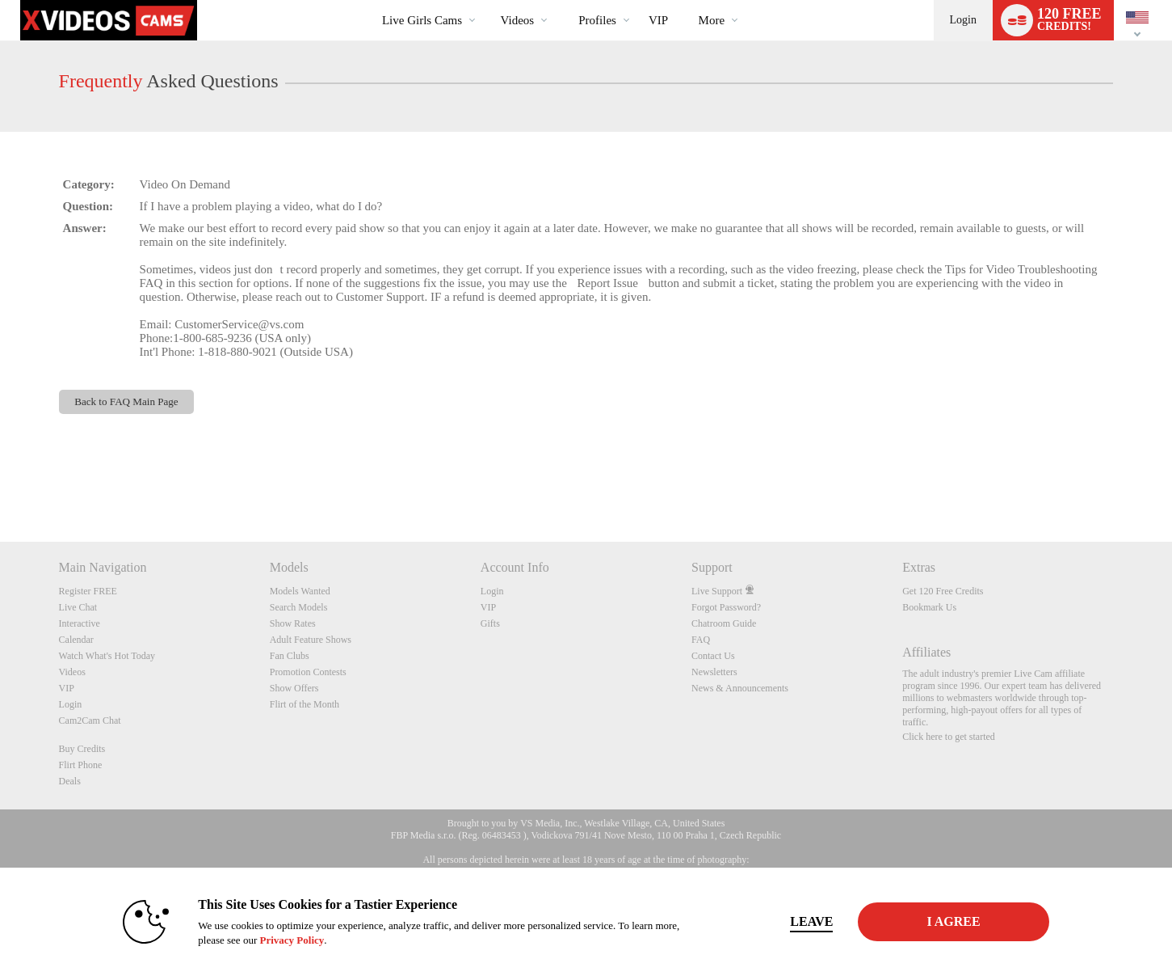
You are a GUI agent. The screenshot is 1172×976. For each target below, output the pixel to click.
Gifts (490, 623)
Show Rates (293, 623)
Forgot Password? (726, 607)
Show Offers (294, 688)
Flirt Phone (81, 765)
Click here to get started (948, 736)
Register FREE (88, 591)
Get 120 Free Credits (942, 591)
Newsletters (714, 672)
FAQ (700, 639)
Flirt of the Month (304, 704)
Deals (70, 781)
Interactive (79, 623)
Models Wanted (300, 591)
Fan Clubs (289, 655)
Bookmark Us (929, 607)
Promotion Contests (308, 672)
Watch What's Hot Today (107, 655)
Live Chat (78, 607)
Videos (518, 20)
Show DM (0, 481)
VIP (658, 20)
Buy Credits (82, 748)
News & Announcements (739, 688)
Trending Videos (486, 0)
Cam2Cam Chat (90, 720)
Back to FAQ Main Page (126, 401)
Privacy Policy (291, 940)
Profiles (597, 20)
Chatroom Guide (723, 623)
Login (963, 20)
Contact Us (713, 655)
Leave (811, 921)
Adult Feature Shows (310, 639)
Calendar (76, 639)
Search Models (299, 607)
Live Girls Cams (422, 20)
